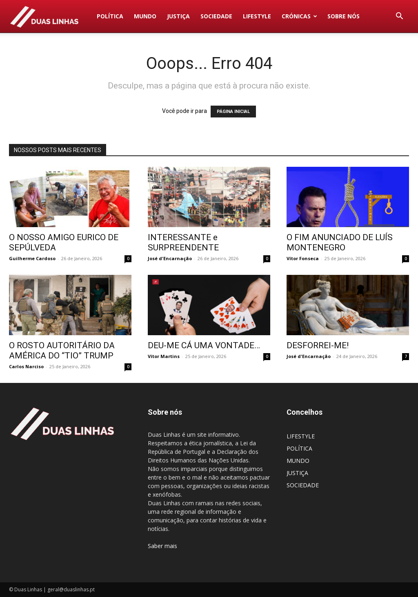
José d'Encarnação (170, 258)
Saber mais (162, 546)
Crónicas (299, 16)
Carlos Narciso (26, 366)
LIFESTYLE (257, 16)
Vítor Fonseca (303, 258)
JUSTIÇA (178, 16)
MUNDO (145, 16)
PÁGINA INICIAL (233, 111)
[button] (399, 17)
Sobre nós (343, 16)
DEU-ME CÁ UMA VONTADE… (204, 345)
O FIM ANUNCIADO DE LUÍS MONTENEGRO (340, 242)
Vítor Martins (164, 356)
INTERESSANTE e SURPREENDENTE (183, 242)
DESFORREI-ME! (318, 345)
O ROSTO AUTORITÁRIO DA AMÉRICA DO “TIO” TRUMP (62, 350)
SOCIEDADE (216, 16)
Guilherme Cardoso (32, 258)
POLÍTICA (110, 16)
